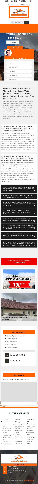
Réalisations (15, 47)
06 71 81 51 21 (25, 1)
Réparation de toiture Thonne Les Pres (31, 426)
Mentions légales (29, 480)
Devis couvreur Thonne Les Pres (6, 437)
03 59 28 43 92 (11, 1)
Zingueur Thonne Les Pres (5, 422)
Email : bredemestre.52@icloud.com (19, 5)
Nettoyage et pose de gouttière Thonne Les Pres (18, 435)
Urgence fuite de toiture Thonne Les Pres (30, 440)
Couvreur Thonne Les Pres (30, 433)
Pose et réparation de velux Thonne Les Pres (6, 430)
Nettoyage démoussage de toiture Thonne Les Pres (19, 425)
